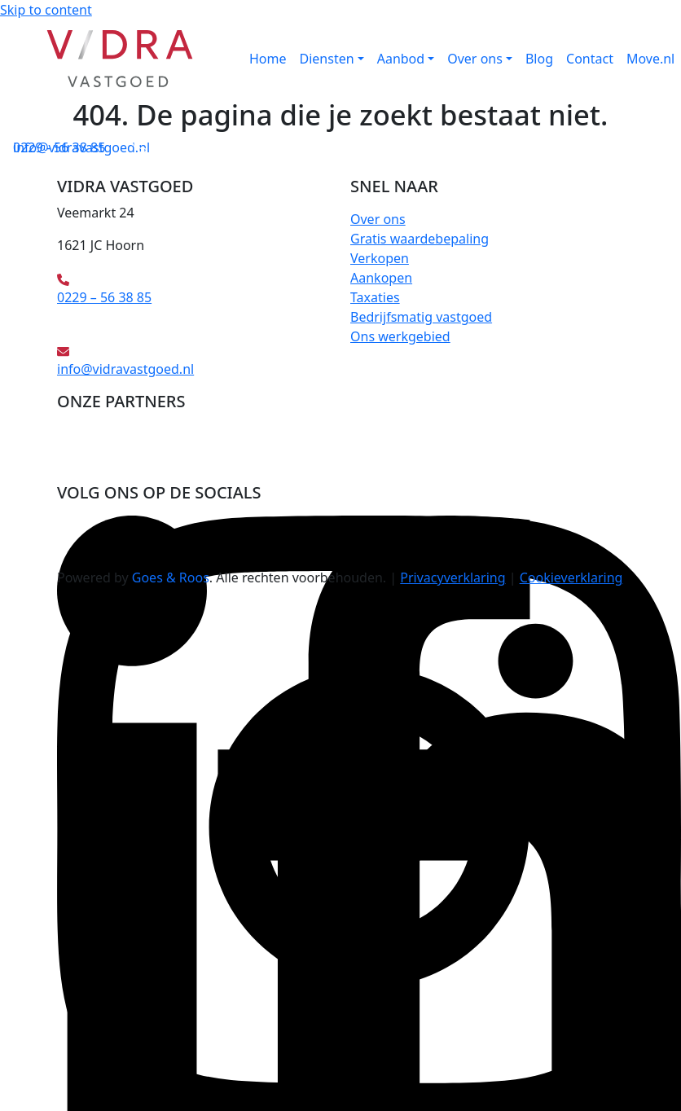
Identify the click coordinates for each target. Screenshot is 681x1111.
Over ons (475, 59)
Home (268, 59)
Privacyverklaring (452, 577)
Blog (539, 59)
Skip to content (46, 10)
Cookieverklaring (571, 577)
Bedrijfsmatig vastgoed (421, 317)
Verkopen (379, 258)
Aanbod (400, 59)
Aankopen (381, 278)
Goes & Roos (170, 577)
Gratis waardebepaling (419, 239)
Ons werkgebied (400, 336)
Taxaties (375, 297)
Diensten (327, 59)
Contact (589, 59)
